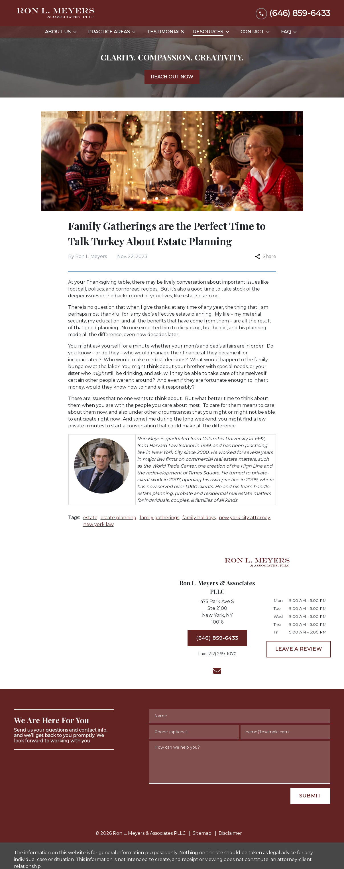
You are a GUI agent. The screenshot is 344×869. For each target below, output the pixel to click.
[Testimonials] (165, 32)
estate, (90, 517)
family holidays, (199, 517)
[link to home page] (56, 13)
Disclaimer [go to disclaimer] (230, 833)
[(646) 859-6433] (217, 638)
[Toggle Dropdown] (76, 32)
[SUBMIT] (310, 796)
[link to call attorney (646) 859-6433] (293, 13)
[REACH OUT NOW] (172, 77)
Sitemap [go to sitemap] (202, 833)
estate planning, (119, 517)
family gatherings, (160, 517)
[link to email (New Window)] (217, 670)
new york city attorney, (245, 517)
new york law (98, 524)
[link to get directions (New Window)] (217, 613)
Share (265, 256)
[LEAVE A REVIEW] (298, 649)
